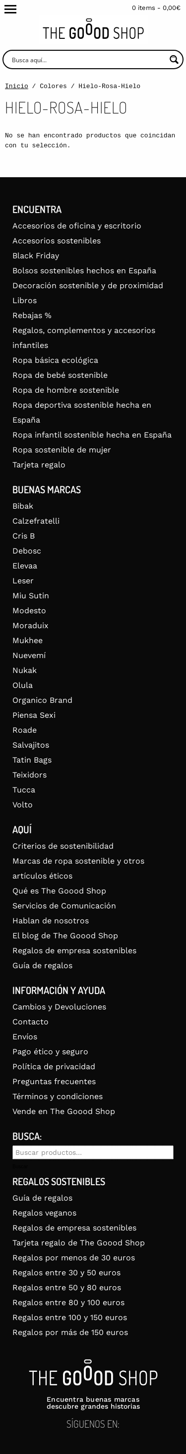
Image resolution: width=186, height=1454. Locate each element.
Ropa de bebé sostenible (60, 375)
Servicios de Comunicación (64, 905)
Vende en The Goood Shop (63, 1111)
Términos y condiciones (57, 1096)
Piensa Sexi (34, 715)
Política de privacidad (53, 1066)
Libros (24, 300)
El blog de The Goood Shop (65, 935)
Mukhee (27, 640)
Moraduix (30, 625)
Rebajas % (32, 315)
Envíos (24, 1036)
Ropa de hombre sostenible (65, 390)
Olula (22, 685)
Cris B (23, 536)
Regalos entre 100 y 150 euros (69, 1317)
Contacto (30, 1021)
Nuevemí (29, 655)
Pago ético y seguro (50, 1051)
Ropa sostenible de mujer (61, 449)
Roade (24, 730)
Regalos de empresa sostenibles (74, 950)
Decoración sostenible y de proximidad (87, 285)
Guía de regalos (42, 965)
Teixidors (29, 775)
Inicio (16, 86)
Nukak (24, 670)
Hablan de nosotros (50, 920)
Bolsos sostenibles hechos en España (84, 270)
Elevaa (24, 565)
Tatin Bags (32, 760)
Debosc (26, 551)
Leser (23, 580)
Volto (22, 804)
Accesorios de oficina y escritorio (76, 225)
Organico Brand (42, 700)
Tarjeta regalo (38, 464)
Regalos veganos (44, 1213)
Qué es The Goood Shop (59, 890)
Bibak (22, 506)
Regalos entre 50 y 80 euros (66, 1287)
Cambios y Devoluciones (59, 1006)
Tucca (23, 789)
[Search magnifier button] (174, 59)
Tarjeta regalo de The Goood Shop (78, 1242)
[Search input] (88, 59)
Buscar (20, 1166)
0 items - (156, 7)
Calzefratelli (36, 521)
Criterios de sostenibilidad (63, 846)
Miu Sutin (30, 595)
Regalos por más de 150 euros (70, 1332)
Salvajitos (30, 745)
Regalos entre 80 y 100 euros (68, 1302)
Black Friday (35, 255)
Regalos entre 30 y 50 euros (66, 1272)
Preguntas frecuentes (54, 1081)
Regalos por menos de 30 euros (73, 1257)
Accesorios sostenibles (56, 240)
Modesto (29, 610)
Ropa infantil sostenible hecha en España (92, 435)
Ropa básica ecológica (55, 360)
